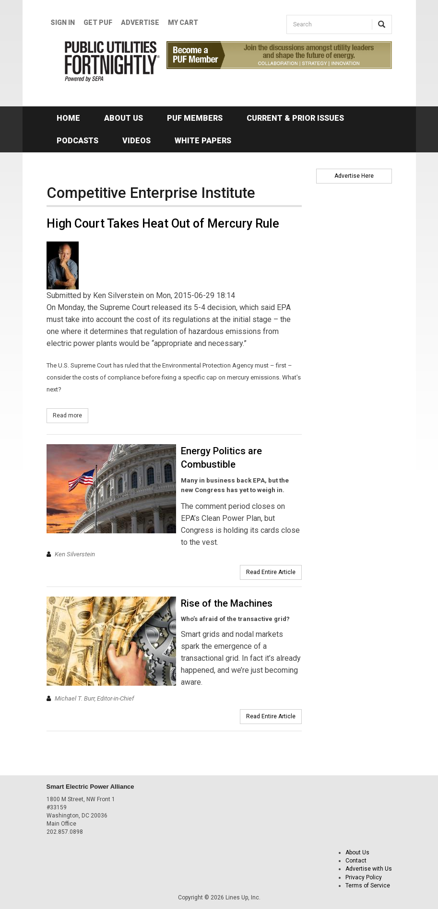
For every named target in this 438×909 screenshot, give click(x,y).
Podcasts (77, 140)
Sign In (62, 22)
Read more (70, 415)
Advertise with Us (368, 868)
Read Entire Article (271, 572)
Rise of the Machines (226, 603)
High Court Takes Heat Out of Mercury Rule (163, 223)
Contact (356, 860)
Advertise (140, 22)
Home (68, 118)
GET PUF (97, 22)
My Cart (183, 22)
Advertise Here (354, 176)
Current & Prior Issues (295, 118)
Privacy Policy (363, 877)
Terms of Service (367, 885)
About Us (123, 118)
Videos (136, 140)
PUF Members (195, 118)
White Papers (203, 140)
